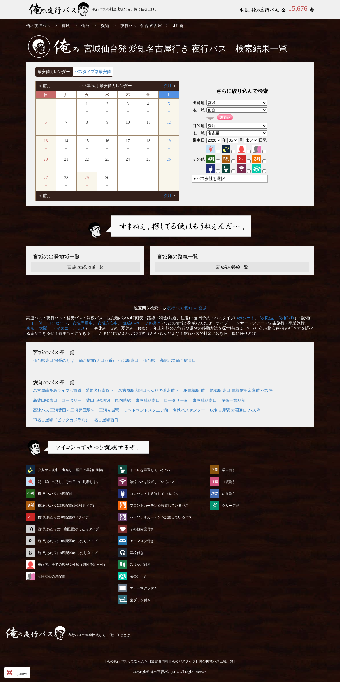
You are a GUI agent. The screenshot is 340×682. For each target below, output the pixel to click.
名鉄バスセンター (189, 410)
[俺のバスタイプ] (183, 661)
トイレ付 (34, 323)
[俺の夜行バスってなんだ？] (127, 661)
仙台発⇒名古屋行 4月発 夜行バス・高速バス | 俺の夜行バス (59, 9)
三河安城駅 (109, 410)
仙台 (85, 26)
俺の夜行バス (38, 26)
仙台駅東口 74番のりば (54, 360)
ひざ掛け (152, 323)
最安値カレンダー (54, 71)
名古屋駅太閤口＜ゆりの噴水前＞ (148, 390)
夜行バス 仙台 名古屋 (141, 26)
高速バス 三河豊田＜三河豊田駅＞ (64, 410)
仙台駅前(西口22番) (96, 360)
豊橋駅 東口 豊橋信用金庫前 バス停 (241, 390)
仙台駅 (149, 360)
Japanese (17, 672)
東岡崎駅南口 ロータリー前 (162, 400)
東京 (30, 328)
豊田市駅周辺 (98, 400)
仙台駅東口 (128, 360)
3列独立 (267, 318)
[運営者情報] (160, 661)
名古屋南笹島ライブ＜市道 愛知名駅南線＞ (73, 390)
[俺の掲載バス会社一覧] (216, 661)
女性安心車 (108, 323)
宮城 (66, 26)
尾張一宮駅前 (233, 400)
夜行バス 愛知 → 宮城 (186, 308)
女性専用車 (83, 323)
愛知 (105, 26)
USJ (80, 328)
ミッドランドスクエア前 (146, 410)
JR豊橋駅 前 (194, 390)
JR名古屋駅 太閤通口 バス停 (235, 410)
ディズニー (62, 328)
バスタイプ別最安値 (93, 71)
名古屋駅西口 (106, 420)
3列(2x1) (286, 318)
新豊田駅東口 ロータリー (57, 400)
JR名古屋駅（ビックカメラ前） (61, 420)
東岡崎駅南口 (205, 400)
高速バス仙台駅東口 (178, 360)
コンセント (57, 323)
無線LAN (131, 323)
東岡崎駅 (123, 400)
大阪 (43, 328)
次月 (168, 86)
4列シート (246, 318)
